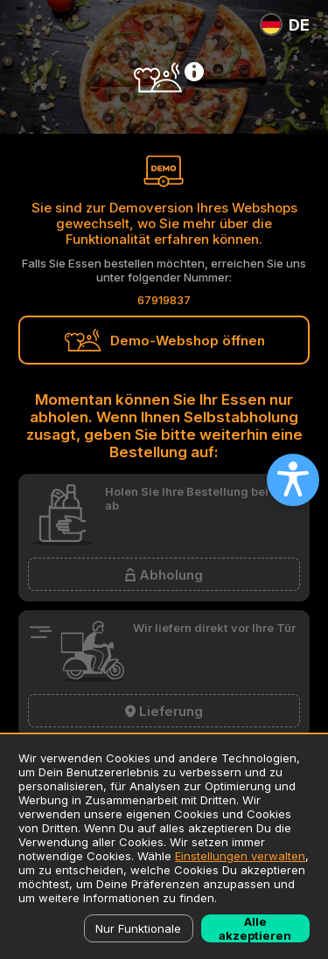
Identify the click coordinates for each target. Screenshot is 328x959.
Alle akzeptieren (255, 928)
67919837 (164, 300)
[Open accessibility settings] (293, 480)
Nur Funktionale (138, 928)
